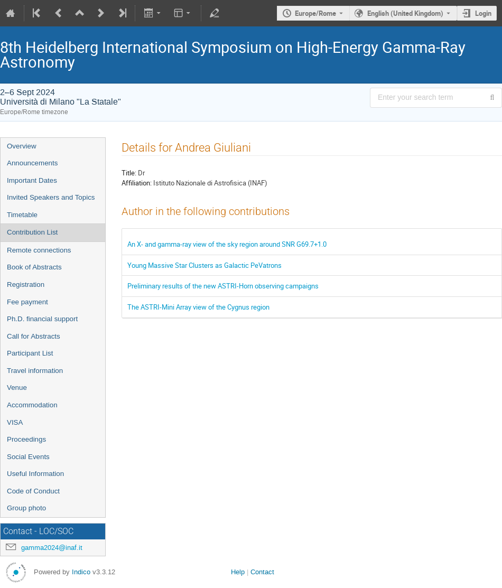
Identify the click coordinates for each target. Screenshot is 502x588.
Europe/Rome (315, 13)
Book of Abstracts (34, 267)
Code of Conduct (33, 491)
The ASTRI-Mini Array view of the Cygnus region (198, 307)
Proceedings (26, 439)
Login (483, 13)
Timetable (22, 215)
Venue (17, 387)
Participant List (30, 353)
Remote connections (39, 250)
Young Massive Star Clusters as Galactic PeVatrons (204, 265)
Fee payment (27, 302)
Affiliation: (137, 183)
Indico (81, 571)
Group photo (26, 508)
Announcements (32, 163)
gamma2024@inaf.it (51, 547)
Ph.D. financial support (42, 319)
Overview (21, 146)
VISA (15, 422)
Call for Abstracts (33, 336)
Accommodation (32, 405)
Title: (129, 173)
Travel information (35, 371)
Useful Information (35, 474)
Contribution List (32, 232)
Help (238, 571)
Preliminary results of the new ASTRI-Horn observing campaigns (223, 286)
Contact (262, 571)
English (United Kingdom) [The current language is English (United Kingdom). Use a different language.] (405, 13)
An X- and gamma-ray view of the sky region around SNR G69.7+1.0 (227, 244)
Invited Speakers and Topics (51, 197)
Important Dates (32, 180)
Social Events (28, 457)
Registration (25, 284)
